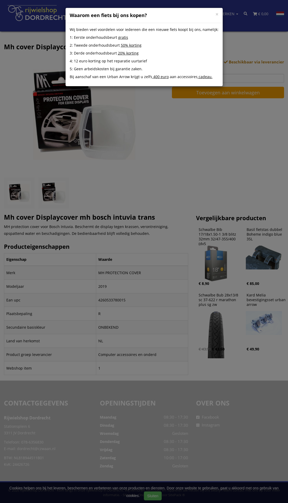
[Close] (217, 14)
